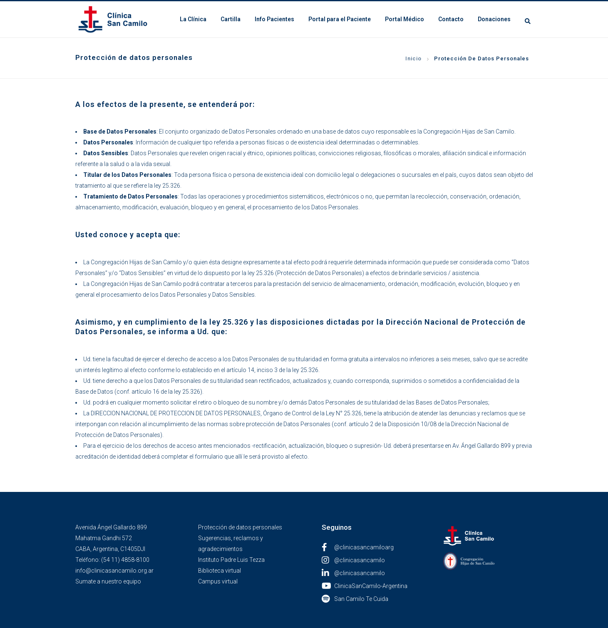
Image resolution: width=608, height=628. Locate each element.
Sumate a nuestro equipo (108, 581)
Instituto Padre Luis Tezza (231, 559)
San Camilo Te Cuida (355, 599)
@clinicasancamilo (353, 560)
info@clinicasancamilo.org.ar (114, 570)
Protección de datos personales (240, 527)
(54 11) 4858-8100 (125, 559)
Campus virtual (218, 581)
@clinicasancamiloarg (358, 547)
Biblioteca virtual (219, 570)
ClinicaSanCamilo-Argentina (364, 586)
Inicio (413, 58)
